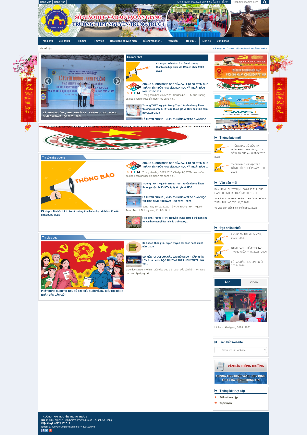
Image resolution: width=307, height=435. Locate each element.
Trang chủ (47, 40)
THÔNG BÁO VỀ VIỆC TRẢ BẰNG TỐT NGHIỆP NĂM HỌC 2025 (248, 168)
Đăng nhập (223, 40)
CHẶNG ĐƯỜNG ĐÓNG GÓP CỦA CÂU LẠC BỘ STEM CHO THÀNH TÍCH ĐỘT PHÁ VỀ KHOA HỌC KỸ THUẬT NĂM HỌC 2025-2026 (175, 88)
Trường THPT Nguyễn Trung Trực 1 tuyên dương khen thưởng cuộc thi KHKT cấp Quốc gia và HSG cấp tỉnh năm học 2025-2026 (175, 109)
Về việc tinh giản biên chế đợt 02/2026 (236, 207)
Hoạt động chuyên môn (123, 40)
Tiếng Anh (59, 1)
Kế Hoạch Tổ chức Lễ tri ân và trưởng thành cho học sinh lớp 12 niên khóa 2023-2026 (180, 67)
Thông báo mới (228, 138)
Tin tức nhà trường (53, 157)
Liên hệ (207, 40)
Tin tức (83, 40)
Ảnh (227, 282)
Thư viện (99, 40)
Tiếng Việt (45, 1)
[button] (48, 81)
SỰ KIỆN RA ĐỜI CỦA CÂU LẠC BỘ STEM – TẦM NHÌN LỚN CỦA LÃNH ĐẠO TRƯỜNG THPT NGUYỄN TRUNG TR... (173, 260)
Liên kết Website (229, 342)
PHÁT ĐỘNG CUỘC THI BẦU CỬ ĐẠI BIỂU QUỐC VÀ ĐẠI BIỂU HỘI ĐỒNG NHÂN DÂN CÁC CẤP (82, 293)
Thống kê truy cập (230, 391)
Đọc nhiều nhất (228, 228)
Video (254, 282)
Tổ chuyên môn (152, 40)
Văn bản (173, 40)
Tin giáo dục (49, 237)
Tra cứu (191, 40)
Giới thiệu (65, 40)
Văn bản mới (226, 183)
